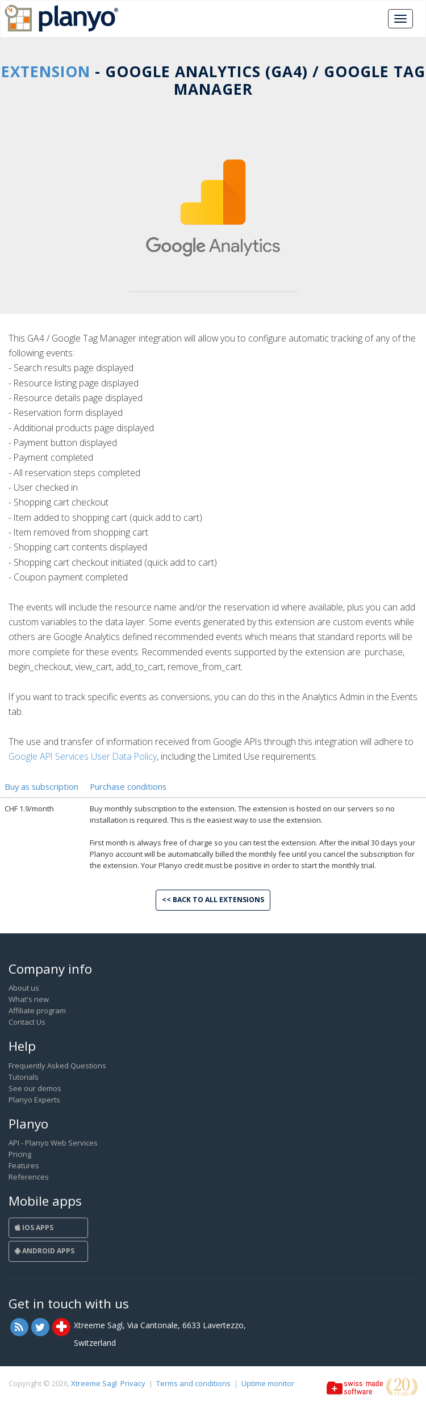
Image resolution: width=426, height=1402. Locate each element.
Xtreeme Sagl (94, 1383)
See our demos (35, 1088)
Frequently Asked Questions (57, 1065)
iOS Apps (34, 1227)
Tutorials (24, 1077)
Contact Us (27, 1022)
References (29, 1177)
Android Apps (44, 1251)
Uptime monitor (267, 1383)
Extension (45, 71)
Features (24, 1165)
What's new (29, 999)
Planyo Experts (34, 1099)
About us (24, 988)
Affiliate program (37, 1010)
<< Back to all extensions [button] (213, 899)
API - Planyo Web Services (53, 1143)
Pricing (20, 1154)
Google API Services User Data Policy (83, 756)
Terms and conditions (193, 1383)
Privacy (132, 1383)
